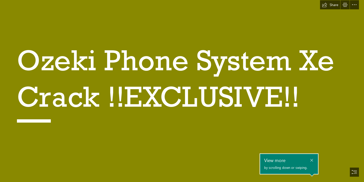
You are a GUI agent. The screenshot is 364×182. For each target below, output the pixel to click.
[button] (330, 4)
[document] (182, 91)
